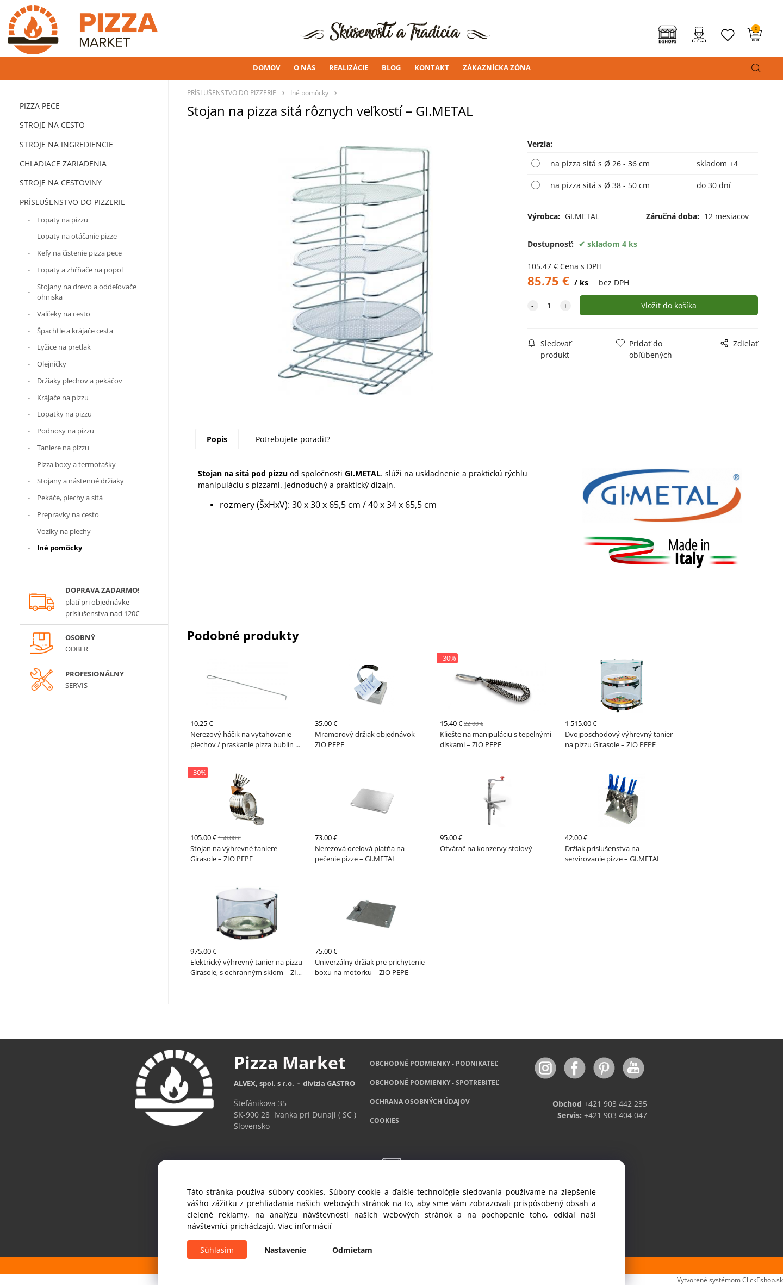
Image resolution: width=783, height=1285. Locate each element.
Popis (217, 439)
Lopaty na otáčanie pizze (77, 236)
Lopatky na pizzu (64, 414)
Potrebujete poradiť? (293, 439)
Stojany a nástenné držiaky (80, 481)
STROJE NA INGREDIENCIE (66, 144)
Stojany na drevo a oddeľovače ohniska (86, 292)
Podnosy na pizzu (65, 431)
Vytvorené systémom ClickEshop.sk (730, 1279)
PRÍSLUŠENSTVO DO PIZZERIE (72, 202)
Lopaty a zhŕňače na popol (80, 270)
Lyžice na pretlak (64, 347)
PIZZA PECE (40, 106)
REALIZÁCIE (348, 67)
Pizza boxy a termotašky (76, 464)
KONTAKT (431, 67)
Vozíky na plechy (64, 531)
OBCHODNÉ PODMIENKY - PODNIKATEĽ (434, 1063)
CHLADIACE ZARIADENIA (63, 163)
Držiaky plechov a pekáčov (79, 381)
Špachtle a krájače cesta (75, 331)
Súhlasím (217, 1250)
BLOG (391, 67)
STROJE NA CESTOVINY (61, 182)
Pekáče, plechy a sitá (70, 497)
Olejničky (51, 364)
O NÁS (304, 67)
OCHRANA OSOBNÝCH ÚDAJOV (420, 1101)
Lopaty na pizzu (62, 220)
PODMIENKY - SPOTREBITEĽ (434, 1082)
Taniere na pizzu (63, 447)
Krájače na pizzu (63, 397)
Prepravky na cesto (68, 514)
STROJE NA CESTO (52, 125)
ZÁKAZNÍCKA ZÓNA (497, 67)
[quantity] (549, 305)
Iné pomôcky (59, 548)
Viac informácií (305, 1226)
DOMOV (266, 67)
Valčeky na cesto (63, 314)
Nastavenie (285, 1250)
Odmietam (352, 1250)
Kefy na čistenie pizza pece (79, 253)
